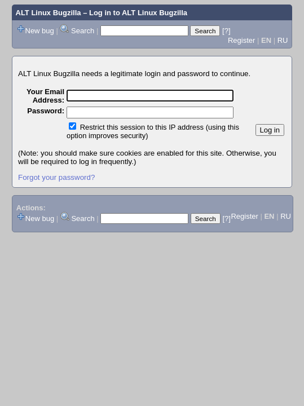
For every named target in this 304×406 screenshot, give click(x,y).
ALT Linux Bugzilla (48, 12)
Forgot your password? (56, 177)
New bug (39, 31)
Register (241, 40)
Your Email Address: (45, 95)
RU (282, 40)
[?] (226, 31)
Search (82, 31)
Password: (45, 111)
